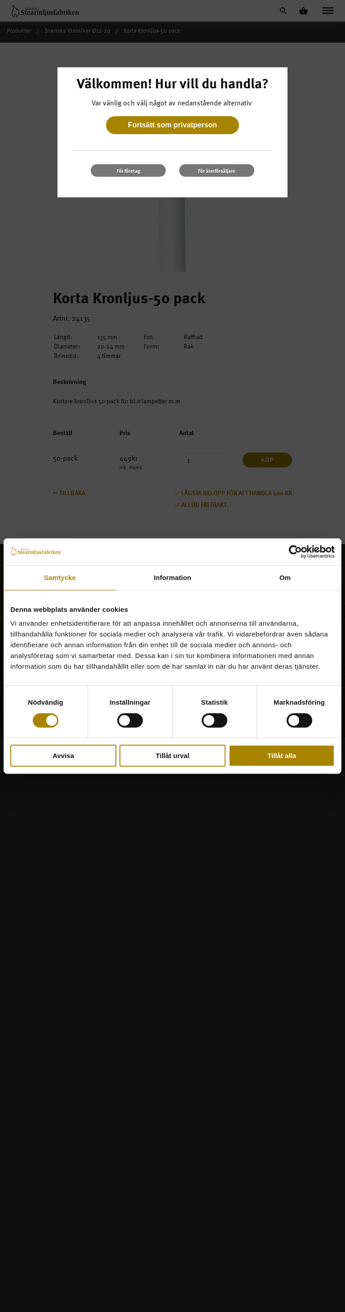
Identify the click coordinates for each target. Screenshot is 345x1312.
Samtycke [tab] (60, 577)
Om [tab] (285, 577)
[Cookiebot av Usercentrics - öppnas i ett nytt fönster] (295, 551)
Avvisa (63, 755)
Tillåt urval (173, 755)
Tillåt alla (281, 755)
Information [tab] (172, 577)
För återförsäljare (216, 170)
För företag (128, 170)
